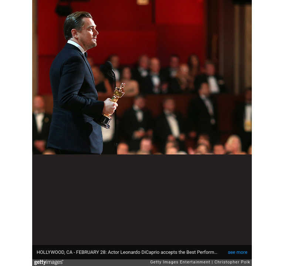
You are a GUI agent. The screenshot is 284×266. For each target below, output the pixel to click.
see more (237, 252)
